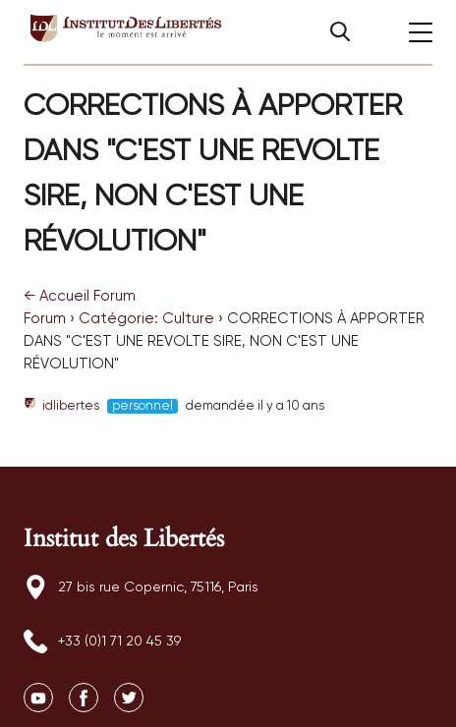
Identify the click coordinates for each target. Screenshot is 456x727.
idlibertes (61, 406)
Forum (45, 318)
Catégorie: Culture (146, 318)
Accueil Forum (80, 296)
